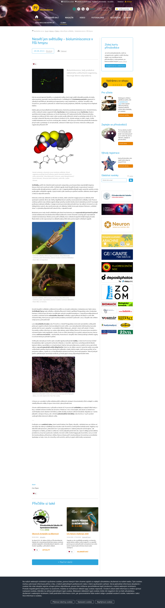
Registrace (120, 1)
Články (63, 23)
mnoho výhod (122, 61)
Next (129, 85)
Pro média (110, 1)
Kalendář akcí (52, 17)
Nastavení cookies (85, 602)
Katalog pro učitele (68, 1)
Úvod (46, 31)
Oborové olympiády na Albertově (45, 534)
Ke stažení (115, 17)
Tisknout (64, 51)
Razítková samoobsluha (99, 1)
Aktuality (42, 537)
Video (82, 17)
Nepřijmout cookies (104, 602)
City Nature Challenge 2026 (77, 534)
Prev (105, 85)
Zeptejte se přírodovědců (84, 1)
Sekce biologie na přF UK (44, 23)
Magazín (69, 17)
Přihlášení (129, 1)
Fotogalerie (97, 17)
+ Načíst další (65, 562)
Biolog (52, 31)
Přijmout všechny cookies (63, 602)
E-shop (127, 17)
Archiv (131, 176)
